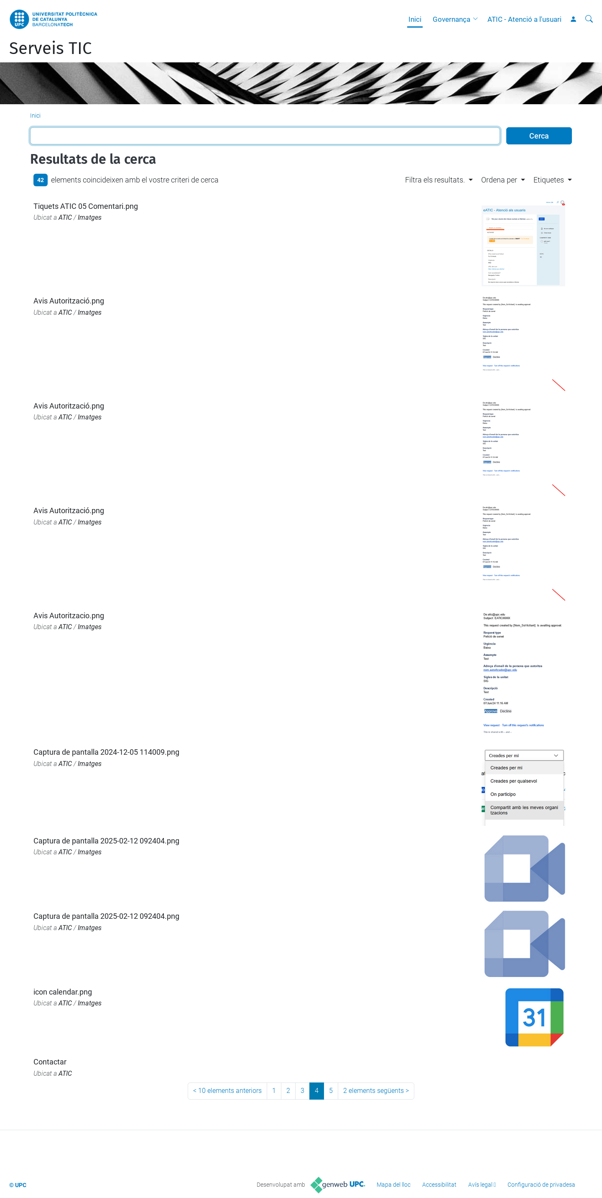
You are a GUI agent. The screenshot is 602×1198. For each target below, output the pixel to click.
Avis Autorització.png (68, 300)
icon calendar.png (62, 991)
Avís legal (480, 1184)
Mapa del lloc (394, 1184)
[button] (477, 19)
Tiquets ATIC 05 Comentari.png (85, 206)
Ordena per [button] (499, 179)
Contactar (49, 1061)
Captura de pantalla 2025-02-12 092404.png (106, 840)
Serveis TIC (50, 49)
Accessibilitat (439, 1184)
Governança (451, 19)
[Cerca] (589, 19)
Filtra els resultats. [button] (435, 179)
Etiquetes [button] (548, 179)
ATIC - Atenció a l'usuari (524, 19)
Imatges (90, 217)
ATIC (65, 217)
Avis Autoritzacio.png (68, 615)
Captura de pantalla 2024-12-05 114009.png (106, 752)
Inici (414, 19)
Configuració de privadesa (541, 1184)
